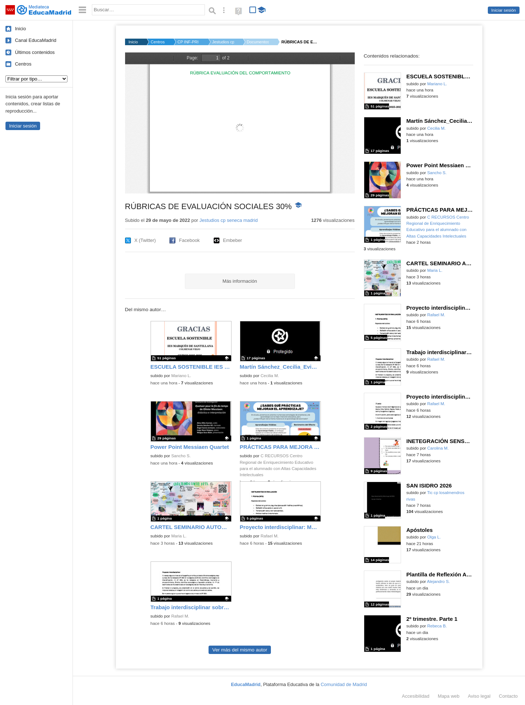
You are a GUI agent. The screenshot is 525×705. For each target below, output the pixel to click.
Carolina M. (438, 448)
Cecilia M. (270, 375)
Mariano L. (181, 375)
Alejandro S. (438, 581)
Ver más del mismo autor (239, 650)
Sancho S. (181, 456)
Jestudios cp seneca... (223, 42)
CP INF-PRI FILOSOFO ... (188, 42)
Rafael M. (270, 536)
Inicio (20, 28)
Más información (239, 281)
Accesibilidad (415, 696)
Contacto (508, 696)
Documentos (258, 42)
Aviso (479, 696)
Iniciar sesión (503, 10)
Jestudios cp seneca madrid (228, 220)
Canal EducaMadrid (35, 40)
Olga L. (434, 537)
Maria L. (179, 536)
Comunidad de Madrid (344, 684)
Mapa (449, 696)
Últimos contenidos (35, 52)
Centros (23, 64)
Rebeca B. (437, 626)
